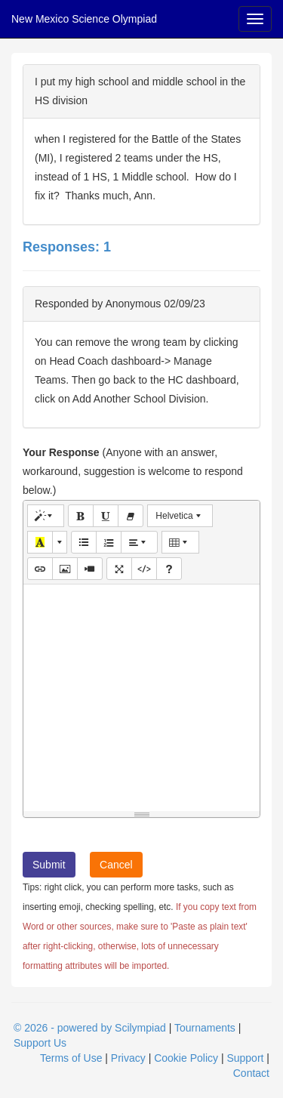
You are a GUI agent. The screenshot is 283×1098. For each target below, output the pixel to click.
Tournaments (204, 1028)
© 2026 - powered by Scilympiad (90, 1028)
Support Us (40, 1043)
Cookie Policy (186, 1058)
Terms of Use (71, 1058)
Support (244, 1058)
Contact (251, 1073)
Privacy (128, 1058)
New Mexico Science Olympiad (84, 19)
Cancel (116, 865)
